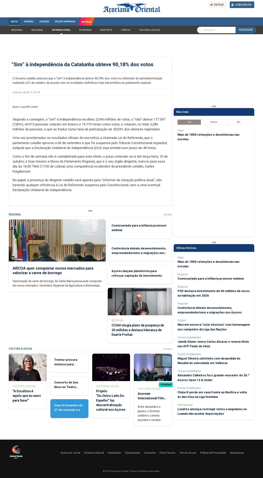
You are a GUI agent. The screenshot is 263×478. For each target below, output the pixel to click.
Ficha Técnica (167, 452)
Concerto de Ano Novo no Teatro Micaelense (66, 387)
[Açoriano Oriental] (16, 459)
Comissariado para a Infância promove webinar (211, 279)
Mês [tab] (239, 122)
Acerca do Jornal (70, 452)
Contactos (150, 452)
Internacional (61, 30)
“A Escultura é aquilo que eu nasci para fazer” (27, 395)
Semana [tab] (214, 122)
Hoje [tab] (189, 122)
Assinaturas (237, 452)
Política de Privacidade (213, 452)
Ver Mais (167, 215)
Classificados (132, 452)
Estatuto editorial (94, 452)
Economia (85, 30)
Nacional (37, 30)
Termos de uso (187, 452)
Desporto (106, 30)
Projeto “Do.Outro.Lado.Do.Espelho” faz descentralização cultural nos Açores (110, 400)
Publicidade (114, 452)
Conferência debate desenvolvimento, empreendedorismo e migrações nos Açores (139, 252)
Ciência (125, 30)
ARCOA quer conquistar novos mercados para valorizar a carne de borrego (53, 270)
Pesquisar (246, 29)
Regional (17, 30)
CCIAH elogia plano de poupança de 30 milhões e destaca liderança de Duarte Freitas (138, 330)
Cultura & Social (149, 30)
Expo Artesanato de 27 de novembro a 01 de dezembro (69, 409)
